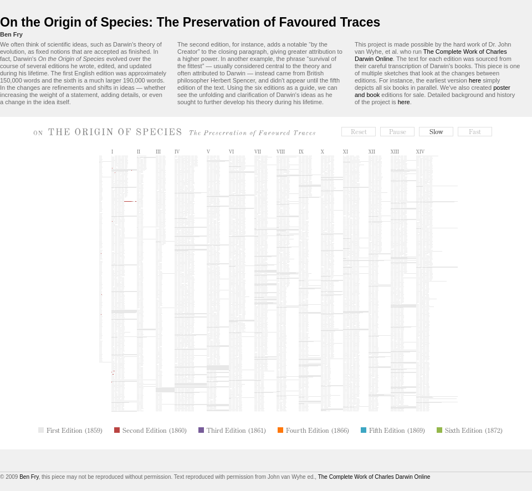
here (475, 80)
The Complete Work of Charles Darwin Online (374, 477)
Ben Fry (11, 34)
